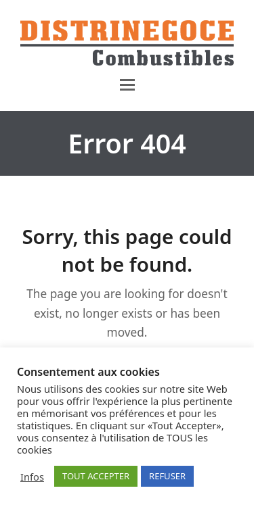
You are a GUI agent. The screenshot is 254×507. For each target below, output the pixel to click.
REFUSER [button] (167, 476)
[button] (127, 85)
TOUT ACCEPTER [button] (95, 476)
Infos (32, 476)
